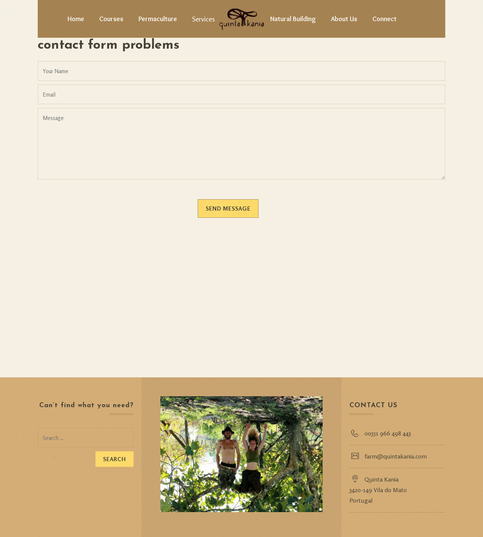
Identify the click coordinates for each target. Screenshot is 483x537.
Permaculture (157, 19)
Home (76, 19)
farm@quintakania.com (396, 456)
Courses (111, 19)
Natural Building (293, 19)
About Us (344, 19)
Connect (384, 19)
